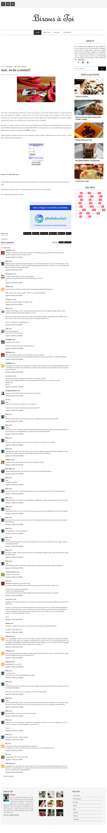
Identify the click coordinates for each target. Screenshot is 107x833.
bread (85, 193)
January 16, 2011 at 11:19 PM (14, 396)
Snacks (77, 216)
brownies (95, 193)
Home (38, 32)
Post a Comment (8, 776)
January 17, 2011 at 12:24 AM (14, 533)
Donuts (86, 200)
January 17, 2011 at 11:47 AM (14, 694)
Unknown (8, 636)
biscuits (77, 193)
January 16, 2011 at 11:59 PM (14, 421)
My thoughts (78, 210)
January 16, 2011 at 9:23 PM (13, 270)
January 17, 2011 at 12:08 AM (14, 445)
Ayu (6, 581)
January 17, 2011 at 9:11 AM (13, 632)
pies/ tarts (93, 213)
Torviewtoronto (10, 572)
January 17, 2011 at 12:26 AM (14, 546)
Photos (77, 213)
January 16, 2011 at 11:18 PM (14, 387)
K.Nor (7, 308)
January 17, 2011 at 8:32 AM (13, 619)
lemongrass (9, 274)
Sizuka (7, 286)
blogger (55, 242)
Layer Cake (85, 203)
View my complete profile (11, 815)
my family (86, 206)
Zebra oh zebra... (82, 96)
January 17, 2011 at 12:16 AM (14, 493)
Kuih (77, 203)
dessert (77, 200)
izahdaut (8, 459)
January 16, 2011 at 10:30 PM (14, 359)
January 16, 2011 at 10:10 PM (14, 348)
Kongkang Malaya (11, 390)
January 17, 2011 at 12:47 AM (14, 568)
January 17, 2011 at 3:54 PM (13, 750)
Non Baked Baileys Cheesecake (87, 160)
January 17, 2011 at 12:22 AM (14, 524)
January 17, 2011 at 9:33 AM (13, 658)
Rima (7, 261)
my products (98, 206)
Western (86, 216)
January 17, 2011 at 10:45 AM (14, 667)
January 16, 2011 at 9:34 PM (13, 295)
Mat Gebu (8, 468)
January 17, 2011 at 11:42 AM (14, 677)
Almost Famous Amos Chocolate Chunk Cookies (88, 118)
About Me (46, 32)
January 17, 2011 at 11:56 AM (14, 730)
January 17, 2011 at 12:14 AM (14, 465)
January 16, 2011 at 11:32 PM (14, 410)
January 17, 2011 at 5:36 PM (13, 759)
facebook (68, 242)
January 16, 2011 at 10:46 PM (14, 372)
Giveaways (95, 200)
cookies (97, 196)
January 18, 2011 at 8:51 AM (13, 772)
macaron (96, 203)
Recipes (57, 32)
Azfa (6, 328)
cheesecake (86, 196)
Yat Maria (8, 250)
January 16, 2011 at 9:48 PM (13, 325)
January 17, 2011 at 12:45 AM (14, 557)
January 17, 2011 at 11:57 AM (14, 739)
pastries (99, 210)
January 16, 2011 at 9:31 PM (13, 282)
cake (77, 196)
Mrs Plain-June (13, 174)
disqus (61, 242)
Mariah (7, 623)
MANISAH (8, 363)
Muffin (77, 206)
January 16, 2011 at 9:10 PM (13, 257)
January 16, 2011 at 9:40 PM (13, 304)
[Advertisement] (36, 52)
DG (6, 754)
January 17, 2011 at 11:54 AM (14, 716)
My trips (89, 210)
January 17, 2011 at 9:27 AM (13, 647)
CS (6, 399)
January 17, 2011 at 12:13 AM (14, 456)
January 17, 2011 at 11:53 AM (14, 707)
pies (85, 213)
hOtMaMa (8, 339)
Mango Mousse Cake (83, 140)
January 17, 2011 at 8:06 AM (13, 595)
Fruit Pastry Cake (82, 181)
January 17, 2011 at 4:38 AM (13, 577)
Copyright (67, 32)
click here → (82, 59)
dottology (8, 763)
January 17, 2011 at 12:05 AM (14, 434)
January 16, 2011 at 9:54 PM (13, 335)
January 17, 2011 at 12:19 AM (14, 513)
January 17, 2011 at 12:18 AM (14, 502)
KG (6, 743)
